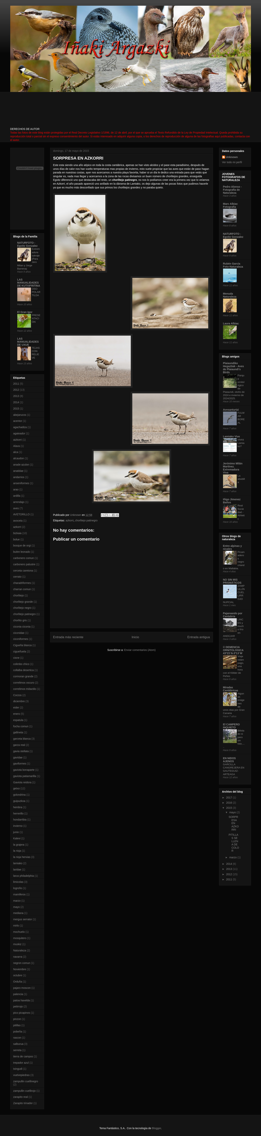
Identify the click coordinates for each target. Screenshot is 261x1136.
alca (15, 452)
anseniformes (21, 483)
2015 (16, 408)
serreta (17, 1050)
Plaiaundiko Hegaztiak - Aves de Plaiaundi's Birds (233, 368)
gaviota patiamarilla (24, 776)
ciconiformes (20, 638)
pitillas (17, 1025)
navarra (17, 956)
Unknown (232, 157)
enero (16, 713)
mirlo (16, 925)
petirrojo (18, 1006)
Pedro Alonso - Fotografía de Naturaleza (232, 189)
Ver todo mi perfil (232, 162)
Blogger (156, 1128)
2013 (16, 396)
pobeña (17, 1031)
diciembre (19, 701)
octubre (17, 975)
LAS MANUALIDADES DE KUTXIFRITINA (28, 282)
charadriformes (22, 582)
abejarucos (19, 414)
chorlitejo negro (22, 607)
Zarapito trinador (23, 1103)
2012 (16, 389)
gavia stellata (21, 751)
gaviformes (19, 763)
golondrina (19, 794)
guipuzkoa (19, 800)
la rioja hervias (21, 857)
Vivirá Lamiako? (241, 443)
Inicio (135, 637)
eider (16, 707)
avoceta (18, 520)
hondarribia (20, 819)
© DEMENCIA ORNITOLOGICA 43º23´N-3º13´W (233, 650)
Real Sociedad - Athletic (241, 512)
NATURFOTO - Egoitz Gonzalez (27, 244)
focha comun (20, 726)
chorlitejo (18, 595)
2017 (229, 797)
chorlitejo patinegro (86, 520)
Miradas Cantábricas (230, 689)
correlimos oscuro (23, 682)
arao (16, 489)
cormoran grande (23, 676)
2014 (16, 402)
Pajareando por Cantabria (232, 615)
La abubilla (241, 479)
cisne (16, 657)
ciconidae (18, 632)
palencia (18, 994)
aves (16, 508)
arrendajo (18, 502)
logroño (17, 888)
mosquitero (19, 938)
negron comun (21, 962)
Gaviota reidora (22, 782)
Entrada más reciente (68, 637)
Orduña (17, 981)
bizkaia (17, 533)
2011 (16, 383)
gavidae (18, 757)
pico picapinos (21, 1012)
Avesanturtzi (231, 409)
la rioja (17, 850)
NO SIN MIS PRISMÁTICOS (232, 581)
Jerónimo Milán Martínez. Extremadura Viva (233, 468)
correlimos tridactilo (24, 688)
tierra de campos (23, 1056)
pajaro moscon (22, 987)
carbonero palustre (24, 564)
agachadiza (20, 427)
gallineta (18, 732)
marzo (17, 900)
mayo (16, 906)
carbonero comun (23, 558)
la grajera (18, 844)
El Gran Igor (24, 312)
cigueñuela (19, 651)
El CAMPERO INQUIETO (231, 726)
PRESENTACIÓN (36, 318)
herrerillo (18, 813)
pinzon (17, 1019)
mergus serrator (22, 919)
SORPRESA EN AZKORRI (234, 823)
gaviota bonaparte (24, 769)
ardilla (16, 495)
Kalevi (17, 838)
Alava (16, 445)
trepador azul (21, 1062)
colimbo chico (21, 664)
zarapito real (20, 1096)
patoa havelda (21, 1000)
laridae (17, 869)
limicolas (18, 881)
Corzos (17, 695)
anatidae (18, 470)
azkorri (70, 520)
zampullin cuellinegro (25, 1081)
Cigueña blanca (22, 645)
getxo (16, 788)
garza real (19, 744)
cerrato (17, 576)
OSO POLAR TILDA (36, 292)
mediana (18, 913)
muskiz (17, 944)
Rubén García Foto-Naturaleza (233, 265)
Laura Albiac (231, 323)
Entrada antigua (198, 637)
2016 (229, 802)
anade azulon (21, 464)
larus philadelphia (23, 875)
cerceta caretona (23, 570)
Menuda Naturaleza (230, 295)
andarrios (18, 477)
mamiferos (19, 894)
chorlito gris (20, 620)
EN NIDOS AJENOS (229, 760)
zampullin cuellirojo (24, 1090)
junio (16, 832)
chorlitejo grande (23, 601)
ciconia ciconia (22, 626)
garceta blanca (22, 738)
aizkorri (17, 439)
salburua (18, 1043)
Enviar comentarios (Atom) (140, 649)
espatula (18, 720)
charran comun (22, 589)
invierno (18, 825)
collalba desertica (23, 670)
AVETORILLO (21, 514)
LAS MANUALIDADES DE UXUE (28, 341)
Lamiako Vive (231, 436)
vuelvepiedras (21, 1075)
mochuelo (19, 931)
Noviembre (19, 969)
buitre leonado (21, 551)
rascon (17, 1037)
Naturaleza (19, 950)
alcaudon (18, 458)
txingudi (17, 1068)
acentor (17, 420)
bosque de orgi (22, 545)
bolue (16, 539)
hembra (17, 807)
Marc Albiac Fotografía (230, 205)
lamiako (17, 863)
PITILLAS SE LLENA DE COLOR (234, 842)
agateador (19, 433)
